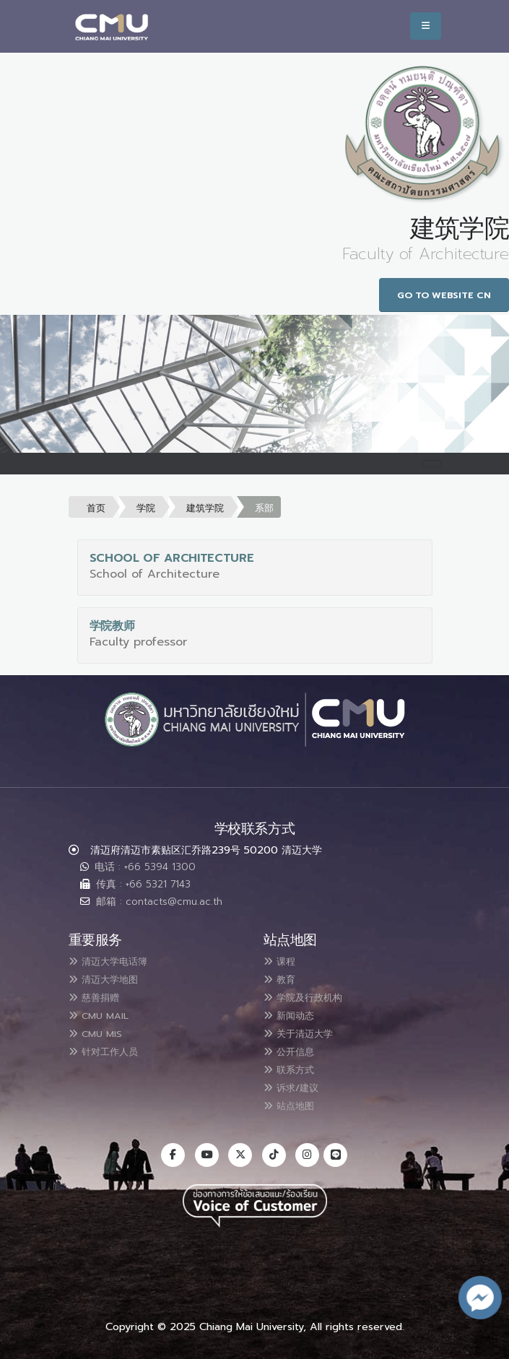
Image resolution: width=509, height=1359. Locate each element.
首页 (96, 508)
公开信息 (295, 1047)
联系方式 (295, 1065)
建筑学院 (205, 508)
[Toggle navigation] (431, 463)
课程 (283, 961)
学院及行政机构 (312, 995)
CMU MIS (101, 1030)
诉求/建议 (297, 1082)
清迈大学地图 (111, 978)
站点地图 (295, 1099)
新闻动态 (295, 1013)
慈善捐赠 (100, 995)
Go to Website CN (444, 295)
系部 (264, 508)
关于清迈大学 (306, 1030)
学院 (145, 508)
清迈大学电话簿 (117, 961)
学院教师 (112, 626)
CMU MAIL (105, 1013)
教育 (283, 978)
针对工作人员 (111, 1047)
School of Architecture (172, 558)
